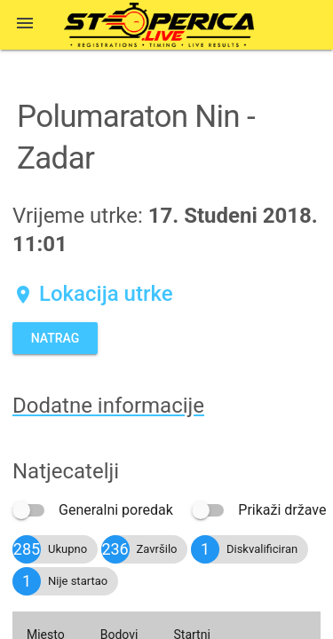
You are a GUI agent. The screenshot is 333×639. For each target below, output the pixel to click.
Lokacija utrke (92, 293)
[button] (25, 25)
